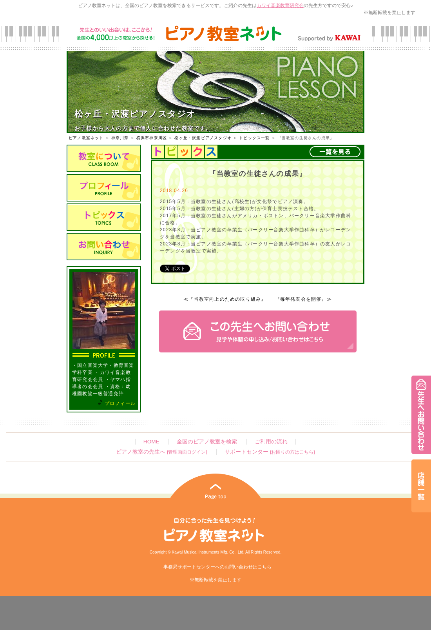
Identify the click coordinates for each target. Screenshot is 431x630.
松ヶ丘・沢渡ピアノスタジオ (203, 138)
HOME (151, 442)
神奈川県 (120, 138)
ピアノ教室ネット (86, 138)
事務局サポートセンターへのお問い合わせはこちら (217, 567)
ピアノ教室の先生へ (161, 452)
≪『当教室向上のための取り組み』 (224, 299)
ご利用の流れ (271, 442)
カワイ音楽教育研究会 (280, 5)
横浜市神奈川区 (151, 138)
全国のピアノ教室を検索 (207, 442)
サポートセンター (270, 452)
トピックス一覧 (254, 138)
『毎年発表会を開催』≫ (303, 299)
